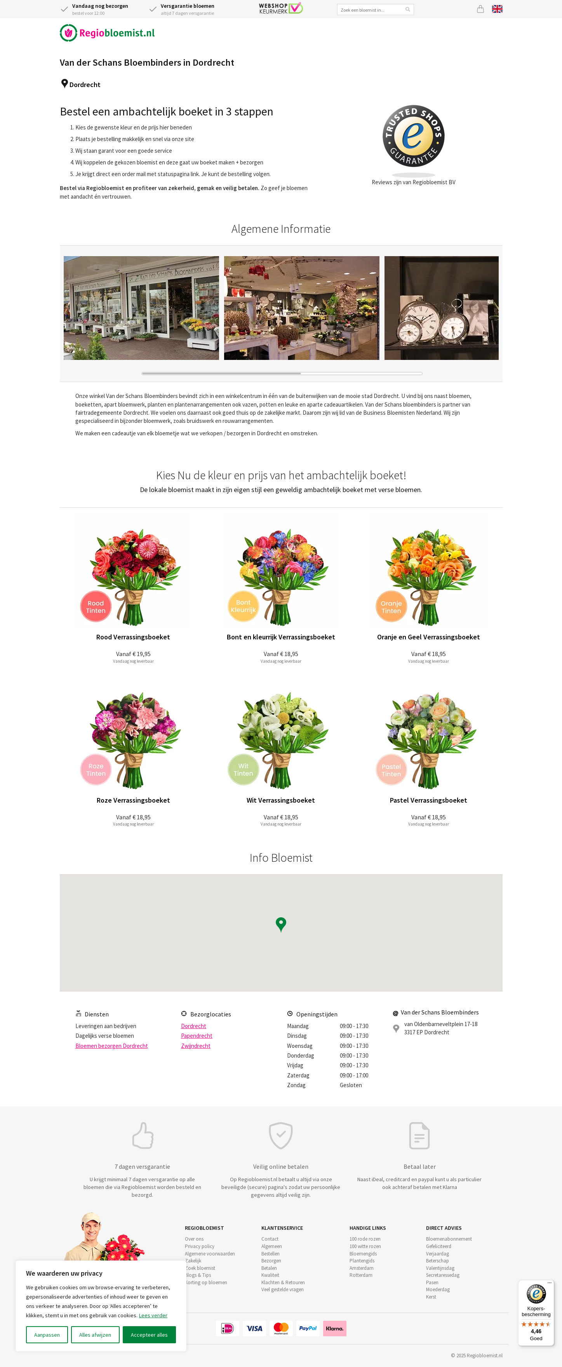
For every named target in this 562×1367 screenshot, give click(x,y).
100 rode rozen (365, 1239)
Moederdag (438, 1289)
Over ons (194, 1239)
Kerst (431, 1297)
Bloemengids (363, 1253)
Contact (269, 1239)
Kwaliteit (270, 1275)
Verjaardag (437, 1253)
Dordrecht (85, 84)
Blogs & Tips (198, 1275)
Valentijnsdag (440, 1268)
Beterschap (437, 1260)
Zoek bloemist (200, 1268)
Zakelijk (193, 1260)
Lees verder (153, 1315)
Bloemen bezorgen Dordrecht (111, 1045)
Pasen (432, 1282)
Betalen (269, 1268)
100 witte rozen (365, 1246)
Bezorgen (271, 1260)
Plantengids (362, 1260)
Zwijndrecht (196, 1045)
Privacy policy (199, 1246)
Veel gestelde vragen (282, 1289)
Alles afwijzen (95, 1334)
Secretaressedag (442, 1275)
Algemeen (271, 1246)
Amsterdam (362, 1268)
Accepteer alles (149, 1334)
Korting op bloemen (206, 1282)
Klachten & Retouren (283, 1282)
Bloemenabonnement (449, 1239)
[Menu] (549, 1284)
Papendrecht (196, 1035)
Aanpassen (47, 1334)
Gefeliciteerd (438, 1246)
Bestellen (270, 1253)
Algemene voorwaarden (210, 1253)
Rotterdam (361, 1275)
